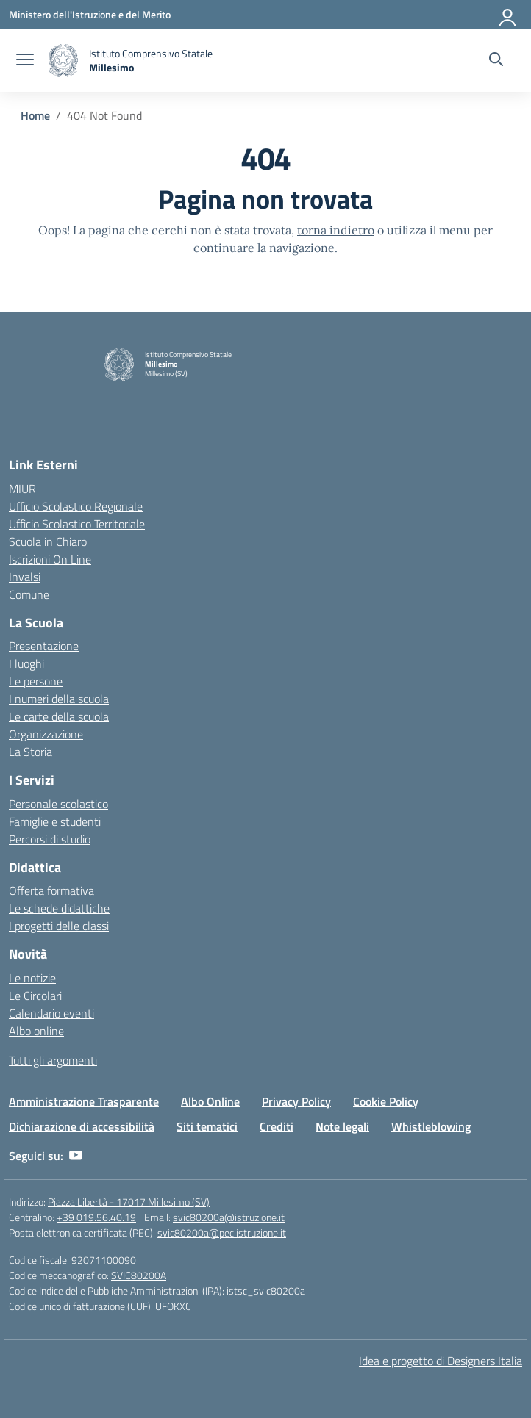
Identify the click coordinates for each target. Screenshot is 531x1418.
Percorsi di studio (49, 839)
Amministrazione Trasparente (84, 1101)
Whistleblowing (431, 1126)
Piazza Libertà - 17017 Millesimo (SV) (129, 1201)
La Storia (30, 751)
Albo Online (210, 1101)
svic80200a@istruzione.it (229, 1217)
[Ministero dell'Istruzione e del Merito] (90, 14)
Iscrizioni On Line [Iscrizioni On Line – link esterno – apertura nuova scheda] (50, 559)
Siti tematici (207, 1126)
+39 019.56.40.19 (96, 1217)
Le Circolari (35, 995)
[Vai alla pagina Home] (35, 115)
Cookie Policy (385, 1101)
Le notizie (32, 978)
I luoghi (26, 663)
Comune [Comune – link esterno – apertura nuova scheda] (29, 594)
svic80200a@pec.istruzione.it (221, 1232)
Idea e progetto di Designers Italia (440, 1361)
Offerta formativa (51, 890)
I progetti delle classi (59, 926)
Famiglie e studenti (55, 821)
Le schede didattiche (59, 908)
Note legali (342, 1126)
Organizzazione (46, 734)
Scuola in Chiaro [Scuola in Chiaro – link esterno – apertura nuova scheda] (48, 541)
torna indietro (335, 230)
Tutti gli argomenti (53, 1060)
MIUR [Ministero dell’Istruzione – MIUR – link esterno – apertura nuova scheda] (22, 488)
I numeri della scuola (59, 699)
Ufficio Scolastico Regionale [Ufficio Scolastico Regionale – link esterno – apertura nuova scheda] (76, 506)
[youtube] (75, 1155)
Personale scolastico (58, 804)
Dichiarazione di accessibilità (81, 1126)
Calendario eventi (51, 1013)
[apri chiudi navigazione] (25, 61)
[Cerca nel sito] (496, 61)
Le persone (36, 681)
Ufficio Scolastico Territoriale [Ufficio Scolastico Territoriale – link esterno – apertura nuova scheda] (77, 524)
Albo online (36, 1031)
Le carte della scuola (59, 716)
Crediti (276, 1126)
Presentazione (44, 646)
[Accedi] (508, 14)
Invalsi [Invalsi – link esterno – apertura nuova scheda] (24, 577)
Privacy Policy (296, 1101)
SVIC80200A (138, 1275)
